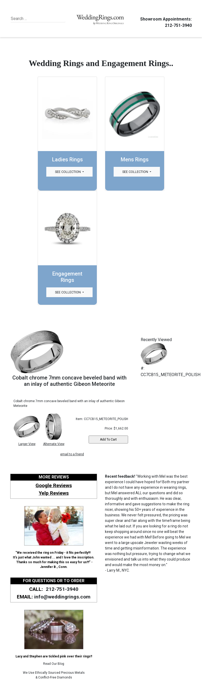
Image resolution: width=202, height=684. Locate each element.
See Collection (68, 172)
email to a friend (72, 454)
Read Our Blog (53, 664)
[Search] (34, 18)
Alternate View (53, 444)
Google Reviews (54, 485)
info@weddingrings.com (62, 597)
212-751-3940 (177, 25)
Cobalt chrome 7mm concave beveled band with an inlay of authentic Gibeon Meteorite (69, 381)
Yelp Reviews (54, 493)
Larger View (27, 444)
